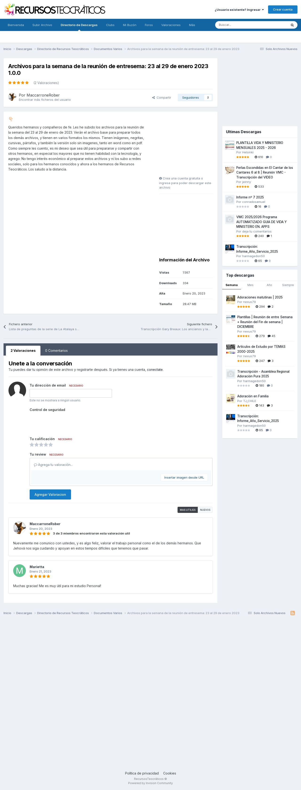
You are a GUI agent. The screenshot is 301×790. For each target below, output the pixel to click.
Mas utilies (187, 509)
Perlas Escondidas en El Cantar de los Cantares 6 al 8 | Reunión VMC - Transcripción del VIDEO (264, 172)
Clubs (110, 25)
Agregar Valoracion (50, 494)
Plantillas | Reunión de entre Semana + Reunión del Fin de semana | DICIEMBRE (265, 322)
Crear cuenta (283, 9)
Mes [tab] (250, 285)
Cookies (169, 773)
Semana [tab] (232, 285)
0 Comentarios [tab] (56, 350)
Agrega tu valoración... (53, 465)
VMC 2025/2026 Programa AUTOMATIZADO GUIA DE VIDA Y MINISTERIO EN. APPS (261, 221)
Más (192, 25)
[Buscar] (240, 25)
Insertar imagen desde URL (184, 477)
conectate (155, 370)
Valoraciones (171, 25)
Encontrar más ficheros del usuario (45, 99)
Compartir (161, 97)
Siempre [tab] (288, 285)
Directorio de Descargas (79, 27)
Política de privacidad (142, 773)
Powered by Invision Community (150, 783)
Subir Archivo (42, 25)
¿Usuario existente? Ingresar (239, 10)
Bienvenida (16, 25)
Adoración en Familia (253, 396)
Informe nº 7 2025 (250, 197)
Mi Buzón (129, 25)
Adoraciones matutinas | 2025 (260, 297)
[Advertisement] (188, 145)
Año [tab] (269, 285)
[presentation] (65, 422)
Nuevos (205, 509)
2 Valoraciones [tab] (23, 350)
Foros (149, 25)
